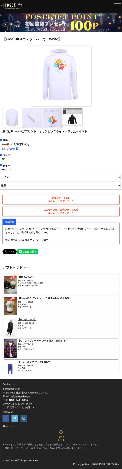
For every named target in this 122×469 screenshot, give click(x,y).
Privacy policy (81, 464)
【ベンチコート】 (27, 319)
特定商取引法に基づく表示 (106, 464)
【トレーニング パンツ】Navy (34, 362)
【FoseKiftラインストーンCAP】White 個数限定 (43, 298)
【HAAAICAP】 (26, 277)
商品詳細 (9, 222)
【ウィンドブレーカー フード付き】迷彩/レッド (43, 340)
